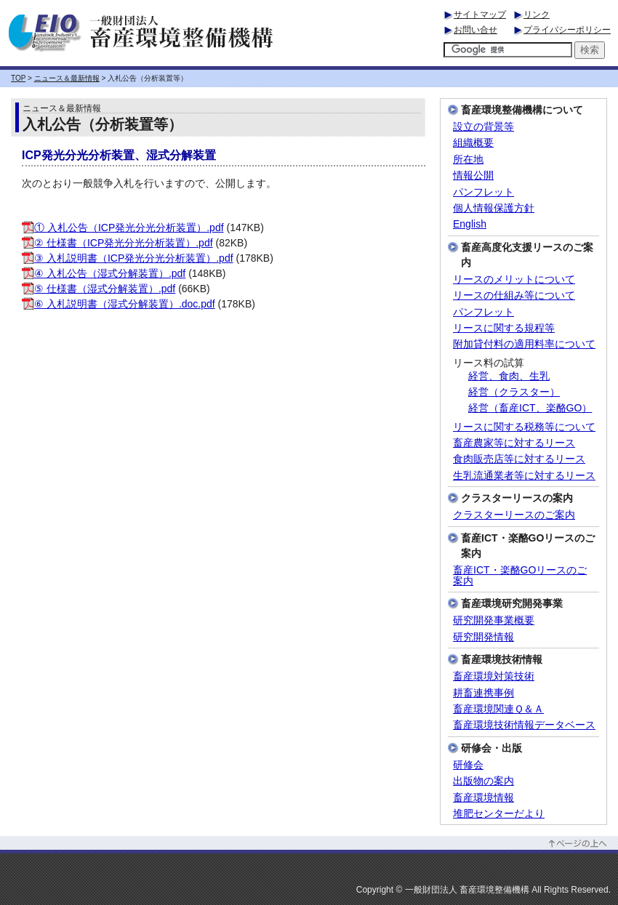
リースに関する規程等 (504, 328)
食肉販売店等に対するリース (519, 459)
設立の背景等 (483, 126)
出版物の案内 (483, 781)
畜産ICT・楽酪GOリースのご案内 (520, 576)
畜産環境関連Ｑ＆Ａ (498, 709)
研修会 (468, 765)
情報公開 (473, 175)
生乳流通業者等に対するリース (524, 475)
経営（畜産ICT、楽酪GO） (530, 408)
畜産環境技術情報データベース (524, 725)
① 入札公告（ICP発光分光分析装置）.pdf (123, 227)
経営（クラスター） (514, 392)
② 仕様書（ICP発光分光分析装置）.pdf (117, 243)
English (469, 224)
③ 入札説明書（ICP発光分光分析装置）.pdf (127, 258)
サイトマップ (480, 14)
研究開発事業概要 (493, 620)
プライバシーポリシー (567, 30)
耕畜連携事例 (483, 693)
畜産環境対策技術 (493, 676)
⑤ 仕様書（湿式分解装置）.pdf (98, 288)
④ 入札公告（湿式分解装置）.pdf (103, 273)
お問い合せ (475, 30)
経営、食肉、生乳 (509, 376)
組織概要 (473, 142)
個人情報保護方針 (493, 208)
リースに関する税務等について (524, 427)
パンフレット (483, 192)
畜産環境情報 (483, 797)
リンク (536, 14)
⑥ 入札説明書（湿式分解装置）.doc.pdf (118, 304)
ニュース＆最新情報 (67, 78)
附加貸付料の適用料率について (524, 344)
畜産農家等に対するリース (514, 443)
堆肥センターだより (499, 813)
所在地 (468, 159)
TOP (18, 78)
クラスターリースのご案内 (514, 515)
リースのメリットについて (514, 279)
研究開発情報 (483, 637)
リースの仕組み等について (514, 295)
